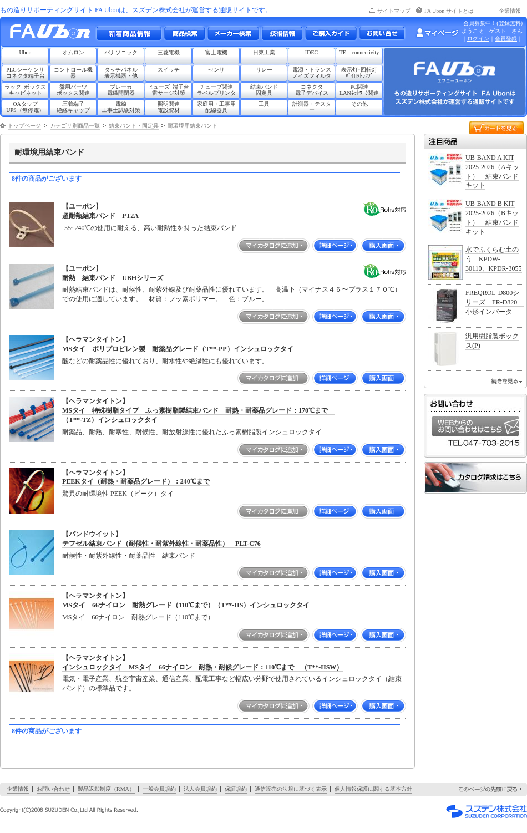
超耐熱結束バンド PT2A (100, 216)
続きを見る (507, 381)
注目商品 (475, 141)
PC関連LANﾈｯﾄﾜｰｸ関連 (359, 90)
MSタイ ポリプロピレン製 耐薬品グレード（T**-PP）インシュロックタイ (177, 349)
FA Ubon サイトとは (449, 11)
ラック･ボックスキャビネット (25, 90)
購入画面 (383, 245)
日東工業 (264, 52)
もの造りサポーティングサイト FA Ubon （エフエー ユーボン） (53, 34)
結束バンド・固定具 (134, 126)
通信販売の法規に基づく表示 (291, 789)
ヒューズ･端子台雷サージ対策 (168, 90)
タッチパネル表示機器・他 (121, 73)
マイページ (437, 32)
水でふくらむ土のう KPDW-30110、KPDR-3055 (493, 259)
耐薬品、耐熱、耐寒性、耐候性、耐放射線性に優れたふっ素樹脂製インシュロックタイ (192, 432)
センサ (216, 70)
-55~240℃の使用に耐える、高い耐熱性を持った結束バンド (149, 228)
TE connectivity (359, 52)
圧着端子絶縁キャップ (73, 107)
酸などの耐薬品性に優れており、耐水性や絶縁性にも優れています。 (165, 361)
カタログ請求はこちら (475, 478)
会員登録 (506, 38)
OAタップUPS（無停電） (25, 107)
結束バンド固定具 (264, 90)
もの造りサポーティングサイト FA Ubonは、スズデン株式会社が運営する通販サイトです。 (136, 10)
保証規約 (236, 789)
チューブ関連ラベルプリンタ (216, 90)
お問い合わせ (382, 33)
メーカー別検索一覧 (233, 33)
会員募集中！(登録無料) (493, 23)
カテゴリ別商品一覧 (75, 126)
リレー (264, 70)
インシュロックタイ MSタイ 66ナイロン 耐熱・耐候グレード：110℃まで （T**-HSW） (202, 667)
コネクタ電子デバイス (311, 90)
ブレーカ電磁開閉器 (121, 90)
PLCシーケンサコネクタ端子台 (25, 73)
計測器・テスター (311, 107)
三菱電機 (169, 52)
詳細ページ (335, 245)
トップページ (24, 126)
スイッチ (169, 70)
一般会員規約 (159, 789)
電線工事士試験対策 (121, 107)
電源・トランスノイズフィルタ (311, 73)
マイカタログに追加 (273, 245)
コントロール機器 (73, 73)
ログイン (478, 38)
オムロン (73, 52)
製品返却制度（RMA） (106, 789)
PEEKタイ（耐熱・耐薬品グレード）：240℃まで (136, 481)
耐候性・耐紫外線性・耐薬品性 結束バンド (128, 556)
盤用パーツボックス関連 (73, 90)
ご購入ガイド (330, 33)
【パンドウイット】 (92, 534)
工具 (264, 104)
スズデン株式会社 (486, 811)
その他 (359, 104)
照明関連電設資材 (169, 107)
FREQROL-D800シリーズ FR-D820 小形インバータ (494, 302)
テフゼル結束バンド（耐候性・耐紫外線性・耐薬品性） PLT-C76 (161, 543)
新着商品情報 (129, 33)
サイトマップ (394, 11)
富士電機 (216, 52)
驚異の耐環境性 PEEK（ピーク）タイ (118, 493)
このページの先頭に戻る (491, 789)
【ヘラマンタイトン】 (95, 339)
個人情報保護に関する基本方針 (373, 789)
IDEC (311, 52)
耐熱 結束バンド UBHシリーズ (112, 278)
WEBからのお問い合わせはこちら (475, 426)
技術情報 (281, 33)
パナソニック (121, 52)
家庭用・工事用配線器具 (216, 107)
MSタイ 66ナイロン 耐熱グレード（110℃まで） (138, 617)
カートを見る (496, 127)
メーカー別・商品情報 (184, 33)
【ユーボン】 (82, 206)
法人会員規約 (200, 789)
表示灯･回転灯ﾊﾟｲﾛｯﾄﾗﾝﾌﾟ (359, 73)
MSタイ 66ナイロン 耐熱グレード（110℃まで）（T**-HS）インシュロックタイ (186, 605)
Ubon (25, 52)
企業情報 (510, 11)
